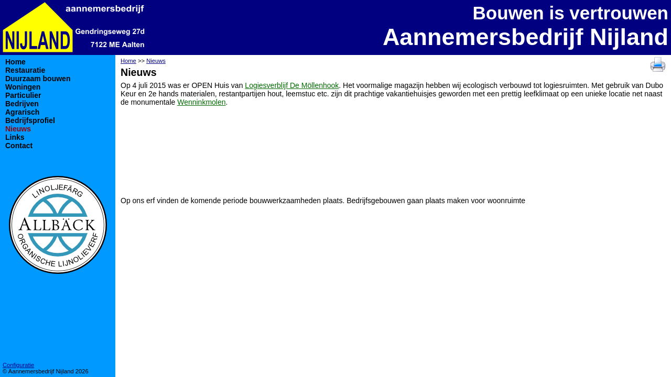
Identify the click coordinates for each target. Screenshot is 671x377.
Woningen (22, 87)
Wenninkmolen (201, 102)
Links (15, 137)
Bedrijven (22, 103)
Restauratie (25, 70)
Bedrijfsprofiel (30, 120)
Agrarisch (22, 112)
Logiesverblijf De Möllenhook (292, 85)
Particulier (23, 95)
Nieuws (18, 129)
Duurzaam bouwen (37, 78)
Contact (19, 145)
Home (15, 62)
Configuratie (18, 365)
